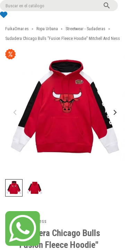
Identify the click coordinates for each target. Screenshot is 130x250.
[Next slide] (114, 112)
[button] (14, 188)
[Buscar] (59, 5)
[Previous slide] (15, 112)
